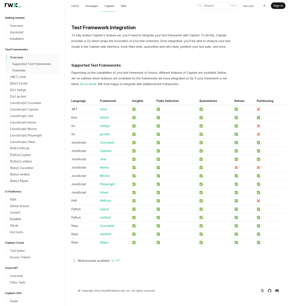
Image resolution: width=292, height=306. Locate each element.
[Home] (13, 5)
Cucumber (107, 142)
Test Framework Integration (103, 27)
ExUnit (104, 117)
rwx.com (248, 6)
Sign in (278, 5)
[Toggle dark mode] (264, 5)
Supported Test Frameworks (96, 65)
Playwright (107, 184)
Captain (109, 6)
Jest (103, 159)
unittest (105, 217)
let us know (88, 84)
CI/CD (75, 6)
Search (217, 6)
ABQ (123, 6)
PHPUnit (105, 200)
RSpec (104, 242)
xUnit (103, 109)
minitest (105, 234)
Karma (104, 167)
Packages (91, 6)
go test (105, 134)
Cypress (106, 150)
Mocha (105, 175)
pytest (104, 209)
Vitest (104, 192)
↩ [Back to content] (112, 260)
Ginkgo (105, 126)
